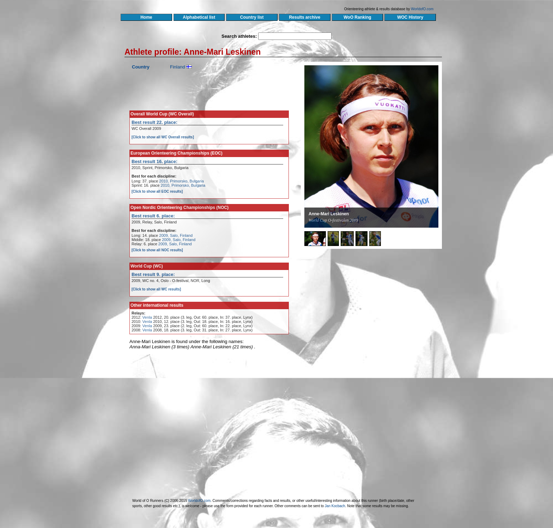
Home (146, 17)
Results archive (305, 17)
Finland (177, 67)
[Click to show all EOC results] (157, 191)
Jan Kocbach (335, 506)
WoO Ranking (357, 17)
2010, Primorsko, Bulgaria (181, 181)
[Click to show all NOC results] (157, 250)
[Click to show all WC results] (156, 289)
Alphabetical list (199, 17)
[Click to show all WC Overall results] (163, 137)
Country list (252, 17)
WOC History (410, 17)
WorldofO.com (422, 9)
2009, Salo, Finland (176, 235)
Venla (147, 317)
